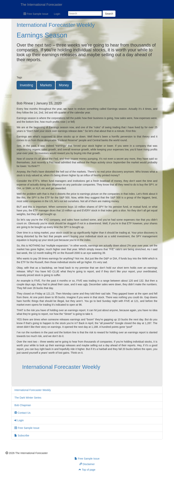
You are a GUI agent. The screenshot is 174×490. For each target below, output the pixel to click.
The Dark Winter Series (27, 397)
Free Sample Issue (35, 13)
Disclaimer (87, 464)
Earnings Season (42, 35)
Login (57, 13)
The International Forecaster (41, 4)
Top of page (87, 469)
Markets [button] (46, 85)
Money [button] (64, 85)
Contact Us (22, 412)
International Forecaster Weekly (56, 25)
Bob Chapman (22, 405)
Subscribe (21, 435)
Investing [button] (26, 85)
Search (109, 13)
